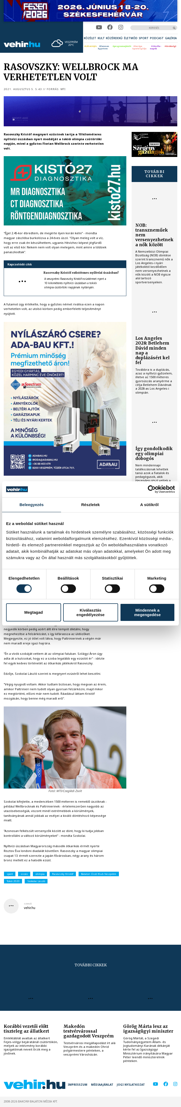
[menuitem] (90, 38)
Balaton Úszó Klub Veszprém (98, 874)
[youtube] (99, 27)
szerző (28, 904)
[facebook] (110, 27)
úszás (24, 874)
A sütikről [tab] (149, 504)
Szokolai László (36, 881)
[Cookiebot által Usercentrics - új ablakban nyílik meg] (151, 489)
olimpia (40, 874)
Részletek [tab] (90, 504)
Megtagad (33, 612)
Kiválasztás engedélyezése (90, 612)
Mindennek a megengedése (147, 612)
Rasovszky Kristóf (62, 874)
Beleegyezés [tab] (31, 504)
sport (10, 874)
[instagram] (120, 27)
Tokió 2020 (13, 881)
